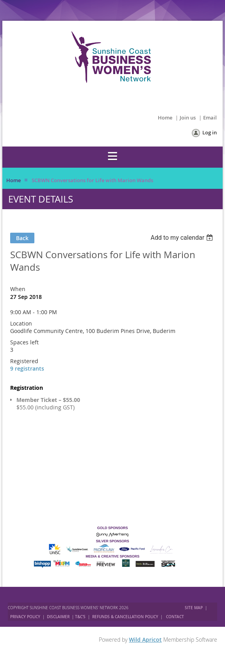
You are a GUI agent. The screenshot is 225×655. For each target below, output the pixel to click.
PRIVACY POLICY (25, 616)
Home (165, 117)
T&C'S (80, 616)
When (17, 289)
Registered (24, 361)
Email (210, 117)
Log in (209, 132)
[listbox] (182, 237)
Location (21, 323)
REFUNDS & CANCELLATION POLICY (125, 616)
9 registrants (27, 368)
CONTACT (175, 616)
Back (22, 238)
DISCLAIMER (58, 616)
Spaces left (24, 342)
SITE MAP (194, 607)
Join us (188, 117)
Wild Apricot (145, 639)
